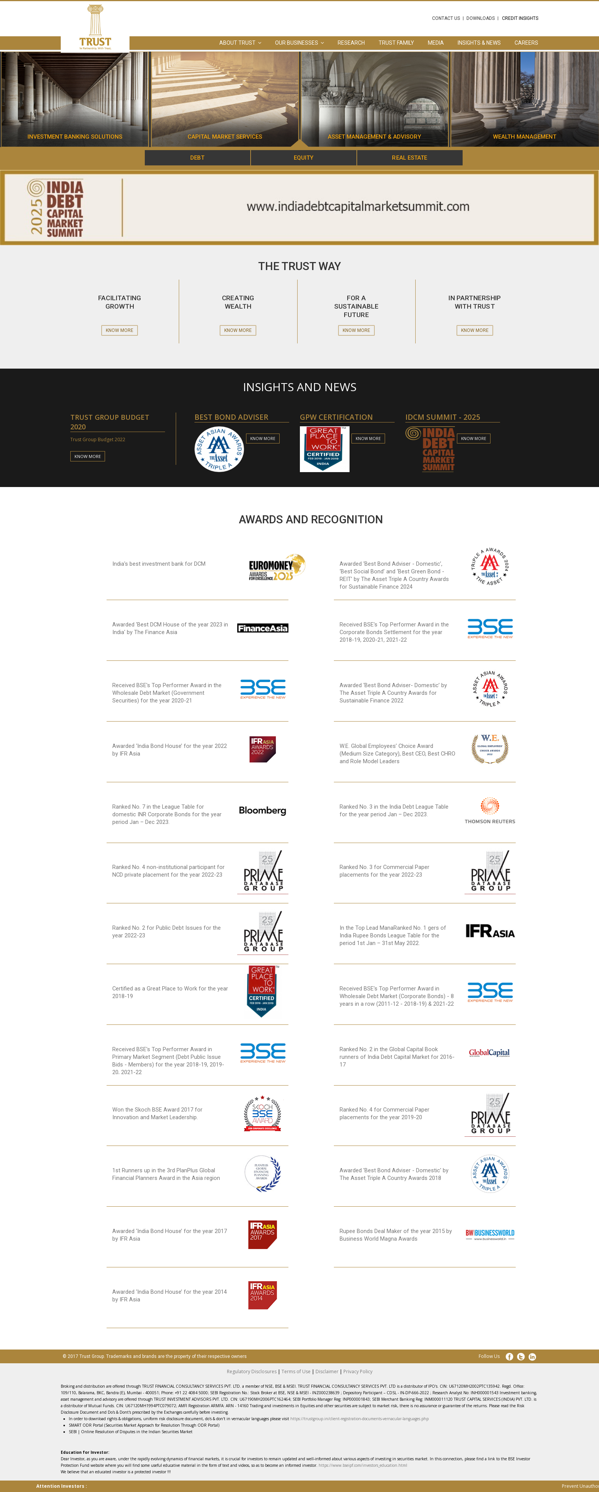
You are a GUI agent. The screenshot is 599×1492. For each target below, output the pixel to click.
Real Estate (409, 157)
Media (436, 43)
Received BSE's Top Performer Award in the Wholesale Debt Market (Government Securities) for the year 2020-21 (167, 693)
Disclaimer (327, 1371)
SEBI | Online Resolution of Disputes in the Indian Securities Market (131, 1431)
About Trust (237, 43)
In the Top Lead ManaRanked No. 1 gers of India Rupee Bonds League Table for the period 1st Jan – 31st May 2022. (393, 935)
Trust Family (396, 43)
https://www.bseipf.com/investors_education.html (363, 1465)
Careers (526, 43)
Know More (119, 330)
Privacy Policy (357, 1371)
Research (351, 43)
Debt (197, 157)
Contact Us (446, 18)
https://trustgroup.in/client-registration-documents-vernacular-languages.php (359, 1418)
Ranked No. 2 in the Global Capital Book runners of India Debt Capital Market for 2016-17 (397, 1057)
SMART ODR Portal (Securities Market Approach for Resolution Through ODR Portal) (144, 1425)
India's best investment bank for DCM (159, 563)
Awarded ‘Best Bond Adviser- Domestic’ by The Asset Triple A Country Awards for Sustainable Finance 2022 (393, 693)
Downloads (480, 18)
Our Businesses (296, 43)
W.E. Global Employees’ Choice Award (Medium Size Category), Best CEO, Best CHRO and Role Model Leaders (397, 754)
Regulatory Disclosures (252, 1371)
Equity (304, 157)
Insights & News (479, 43)
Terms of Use (296, 1371)
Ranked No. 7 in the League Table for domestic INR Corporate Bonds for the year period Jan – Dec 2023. (167, 814)
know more (87, 456)
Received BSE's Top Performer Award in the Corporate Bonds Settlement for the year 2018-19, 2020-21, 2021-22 (394, 632)
